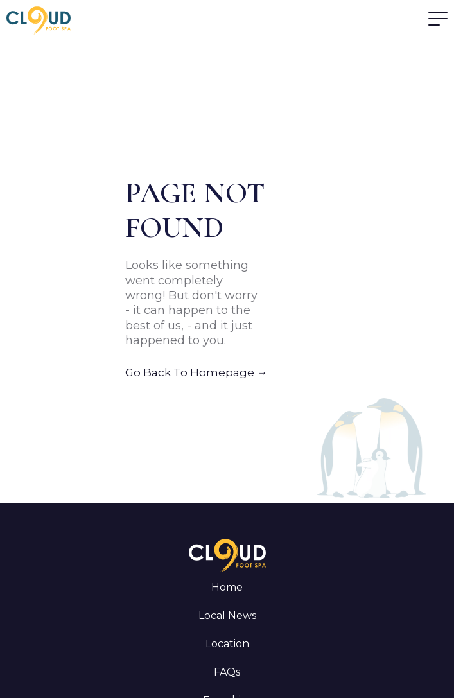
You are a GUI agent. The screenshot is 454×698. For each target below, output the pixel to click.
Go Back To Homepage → (196, 372)
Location (227, 644)
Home (227, 587)
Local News (227, 615)
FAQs (227, 672)
